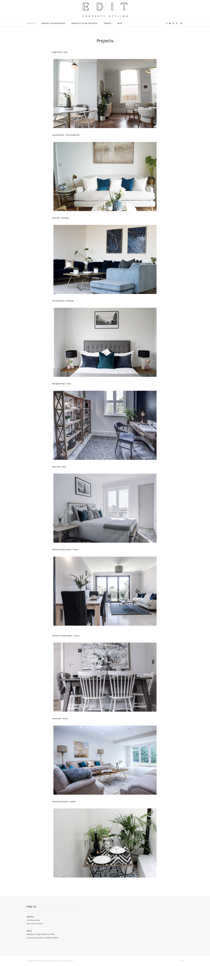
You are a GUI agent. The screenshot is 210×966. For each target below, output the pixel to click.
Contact (107, 24)
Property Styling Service (53, 24)
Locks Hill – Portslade (60, 218)
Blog (119, 24)
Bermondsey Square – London (64, 802)
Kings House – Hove (60, 52)
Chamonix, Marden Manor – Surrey (65, 636)
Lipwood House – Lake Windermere (65, 135)
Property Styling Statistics (84, 24)
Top (181, 961)
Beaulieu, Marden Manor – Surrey (65, 550)
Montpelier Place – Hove (61, 384)
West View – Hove (59, 467)
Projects (31, 24)
